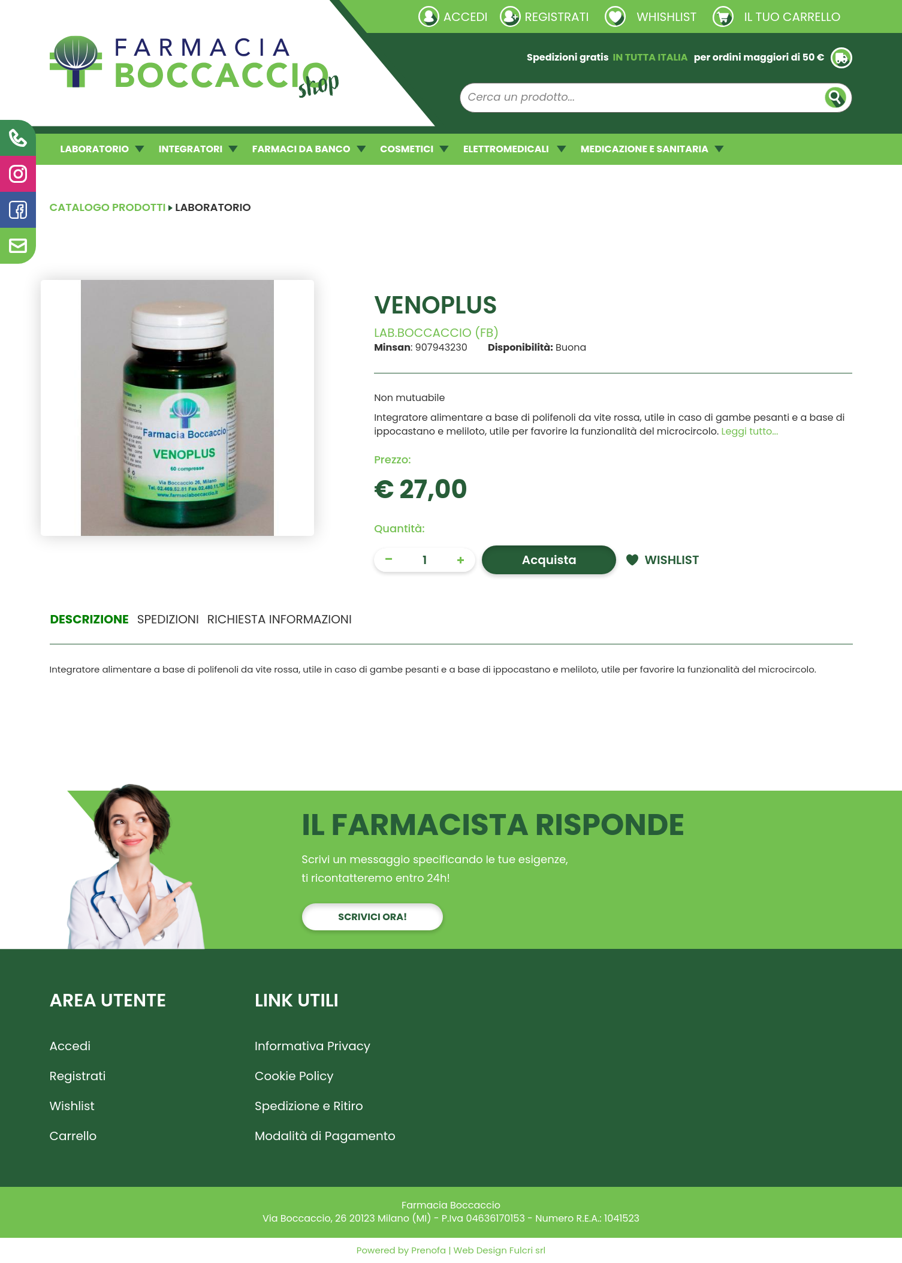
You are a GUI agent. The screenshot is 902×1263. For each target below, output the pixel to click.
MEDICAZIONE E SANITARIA (652, 149)
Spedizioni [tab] (168, 619)
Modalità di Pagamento (325, 1136)
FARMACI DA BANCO (309, 149)
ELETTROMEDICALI (514, 149)
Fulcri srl (527, 1250)
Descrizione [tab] (89, 619)
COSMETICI (414, 149)
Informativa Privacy (312, 1046)
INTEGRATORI (198, 149)
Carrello (73, 1136)
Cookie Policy (294, 1076)
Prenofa (427, 1250)
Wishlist (72, 1106)
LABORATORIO (102, 149)
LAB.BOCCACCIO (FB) (436, 332)
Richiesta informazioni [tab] (279, 619)
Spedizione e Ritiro (309, 1106)
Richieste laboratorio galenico (121, 16)
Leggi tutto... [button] (750, 431)
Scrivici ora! (372, 917)
